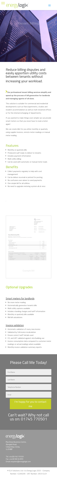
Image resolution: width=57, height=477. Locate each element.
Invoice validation (15, 325)
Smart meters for (15, 298)
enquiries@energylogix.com (21, 461)
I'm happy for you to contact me (30, 404)
